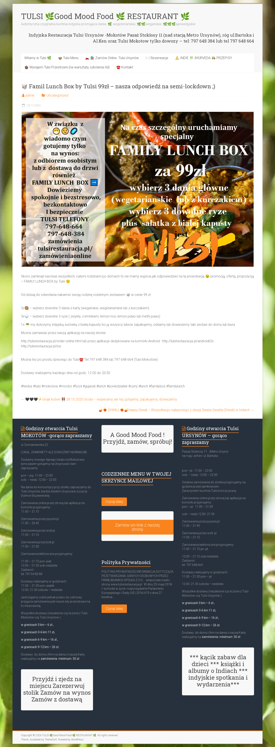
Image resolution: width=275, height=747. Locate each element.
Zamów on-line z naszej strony (137, 527)
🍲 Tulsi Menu (68, 58)
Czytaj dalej (114, 502)
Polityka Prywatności (126, 562)
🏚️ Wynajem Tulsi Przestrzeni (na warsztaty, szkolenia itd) (67, 67)
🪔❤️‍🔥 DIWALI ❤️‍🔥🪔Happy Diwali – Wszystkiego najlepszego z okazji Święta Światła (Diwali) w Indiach (176, 410)
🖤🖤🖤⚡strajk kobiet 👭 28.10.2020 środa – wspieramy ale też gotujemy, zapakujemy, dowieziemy (99, 399)
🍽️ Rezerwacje (157, 58)
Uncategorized (57, 95)
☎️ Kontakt (124, 67)
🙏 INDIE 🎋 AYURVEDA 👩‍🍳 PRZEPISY (203, 58)
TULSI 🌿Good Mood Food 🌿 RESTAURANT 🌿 (105, 16)
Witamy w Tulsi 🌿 (37, 58)
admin (30, 95)
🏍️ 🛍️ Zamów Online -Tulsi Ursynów (112, 58)
